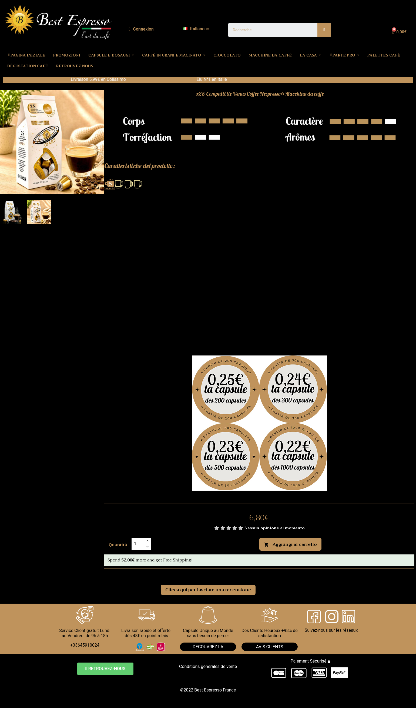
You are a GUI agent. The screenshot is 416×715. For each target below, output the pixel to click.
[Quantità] (138, 544)
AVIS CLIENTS (269, 646)
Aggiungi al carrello (290, 544)
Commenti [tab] (122, 574)
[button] (105, 669)
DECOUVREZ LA (208, 646)
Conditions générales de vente (208, 666)
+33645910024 (84, 645)
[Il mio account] (141, 29)
